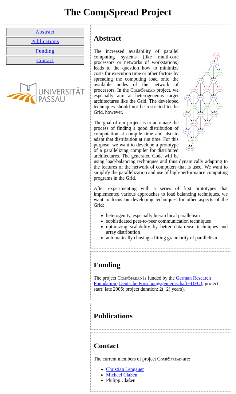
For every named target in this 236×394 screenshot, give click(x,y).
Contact (45, 60)
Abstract (45, 31)
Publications (45, 41)
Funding (45, 51)
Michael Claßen (121, 374)
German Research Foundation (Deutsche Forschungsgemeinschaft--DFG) (152, 280)
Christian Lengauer (125, 369)
